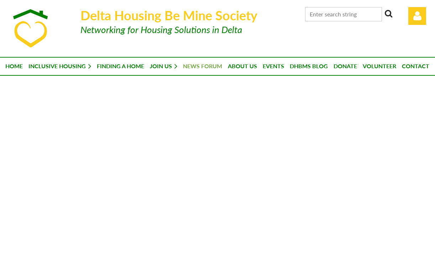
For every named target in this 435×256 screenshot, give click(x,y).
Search (388, 13)
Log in (417, 16)
